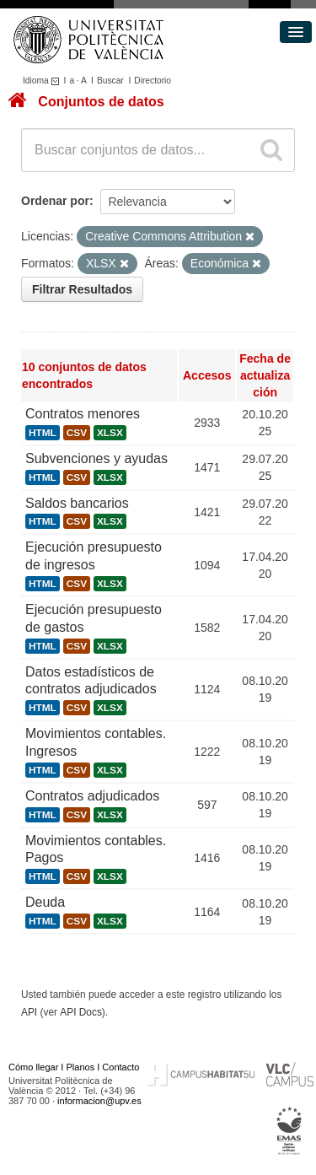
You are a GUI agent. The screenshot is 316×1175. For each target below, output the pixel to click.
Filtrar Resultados (82, 289)
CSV (77, 433)
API (29, 1012)
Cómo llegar (33, 1067)
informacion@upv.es (99, 1101)
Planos (81, 1067)
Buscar (110, 80)
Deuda (45, 902)
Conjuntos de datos (100, 101)
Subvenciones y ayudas (96, 458)
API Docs (81, 1012)
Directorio (152, 80)
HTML (42, 433)
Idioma (43, 80)
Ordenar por (55, 201)
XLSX (110, 433)
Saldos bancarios (77, 503)
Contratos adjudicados (92, 796)
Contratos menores (82, 414)
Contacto (120, 1067)
